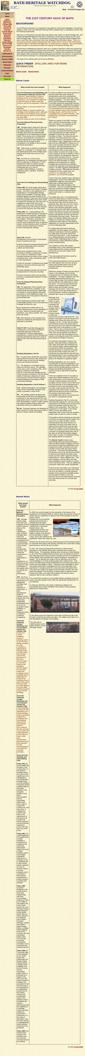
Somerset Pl (7, 45)
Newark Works (33, 71)
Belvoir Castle (21, 71)
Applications (7, 53)
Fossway (7, 30)
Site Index (7, 76)
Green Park (7, 33)
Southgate (7, 47)
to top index (78, 489)
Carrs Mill (7, 26)
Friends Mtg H (7, 31)
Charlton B (7, 28)
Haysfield (7, 35)
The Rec (7, 49)
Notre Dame (7, 62)
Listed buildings (7, 70)
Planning (7, 40)
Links (7, 73)
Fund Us (7, 79)
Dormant (7, 68)
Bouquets (7, 65)
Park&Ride (7, 38)
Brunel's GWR (7, 59)
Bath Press (7, 23)
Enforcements (7, 56)
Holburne (7, 37)
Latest (7, 19)
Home (7, 13)
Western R (7, 51)
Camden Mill (7, 24)
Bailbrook (7, 21)
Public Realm (7, 42)
